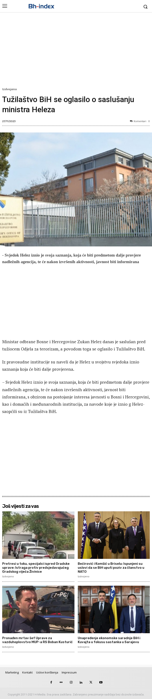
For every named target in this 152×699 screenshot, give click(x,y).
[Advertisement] (76, 51)
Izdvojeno (10, 89)
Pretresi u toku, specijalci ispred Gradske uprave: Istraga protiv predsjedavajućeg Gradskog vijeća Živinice (36, 568)
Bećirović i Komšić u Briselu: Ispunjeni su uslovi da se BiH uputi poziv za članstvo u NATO (111, 568)
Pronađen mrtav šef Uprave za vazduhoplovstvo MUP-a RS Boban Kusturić (37, 640)
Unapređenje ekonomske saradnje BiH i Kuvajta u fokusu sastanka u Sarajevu (109, 640)
